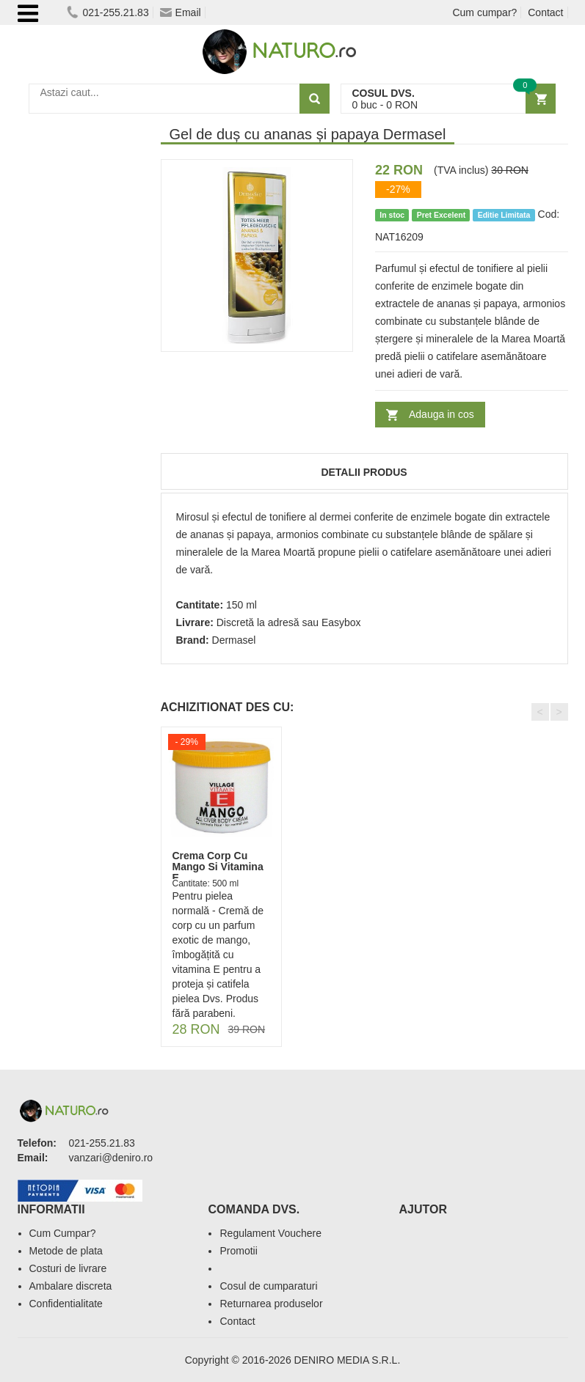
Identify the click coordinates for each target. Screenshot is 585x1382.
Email (180, 12)
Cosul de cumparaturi (268, 1286)
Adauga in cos (441, 414)
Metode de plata (66, 1251)
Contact (545, 12)
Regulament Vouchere (270, 1233)
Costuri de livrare (68, 1268)
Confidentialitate (66, 1303)
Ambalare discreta (70, 1286)
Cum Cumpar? (62, 1233)
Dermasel (234, 640)
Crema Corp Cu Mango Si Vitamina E (218, 867)
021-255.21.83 (107, 12)
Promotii (238, 1251)
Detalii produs (364, 472)
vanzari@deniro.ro (111, 1158)
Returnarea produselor (270, 1303)
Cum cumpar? (484, 12)
